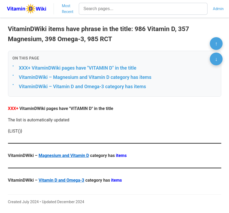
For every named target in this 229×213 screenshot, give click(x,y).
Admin (218, 9)
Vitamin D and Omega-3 (61, 180)
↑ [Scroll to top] (216, 43)
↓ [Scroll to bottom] (216, 59)
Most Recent (67, 9)
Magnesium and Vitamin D (64, 155)
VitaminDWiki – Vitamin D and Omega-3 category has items (82, 86)
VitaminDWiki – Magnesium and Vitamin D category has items (85, 77)
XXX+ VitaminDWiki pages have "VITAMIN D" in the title (77, 68)
